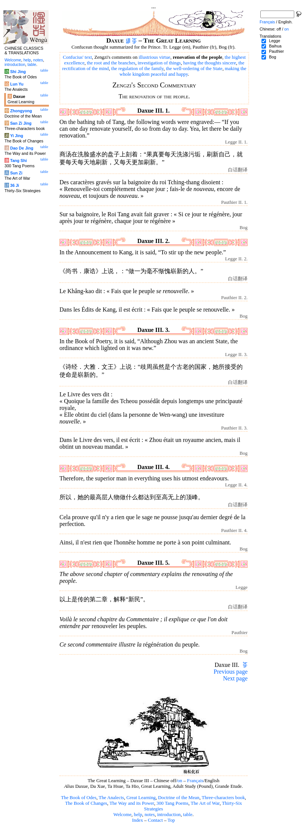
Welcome (122, 814)
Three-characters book (223, 797)
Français (195, 780)
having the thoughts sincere (209, 63)
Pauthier (276, 51)
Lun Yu (16, 84)
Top (171, 820)
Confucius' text (77, 57)
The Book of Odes (78, 797)
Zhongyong (21, 111)
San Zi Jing (21, 123)
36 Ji (14, 185)
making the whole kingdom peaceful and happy (182, 71)
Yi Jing (16, 135)
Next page (235, 678)
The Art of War (205, 803)
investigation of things (159, 63)
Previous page (231, 671)
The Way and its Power (131, 803)
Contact (155, 820)
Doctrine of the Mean (178, 797)
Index (137, 820)
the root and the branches (111, 63)
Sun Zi (16, 173)
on (179, 780)
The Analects (111, 797)
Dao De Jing (21, 148)
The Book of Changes (86, 803)
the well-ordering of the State (194, 68)
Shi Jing (18, 71)
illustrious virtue (154, 57)
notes (149, 814)
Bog (272, 57)
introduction (169, 814)
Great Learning (141, 797)
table (188, 814)
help (138, 814)
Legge (274, 40)
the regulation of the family (137, 68)
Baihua (275, 46)
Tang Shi (18, 160)
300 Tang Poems (172, 803)
